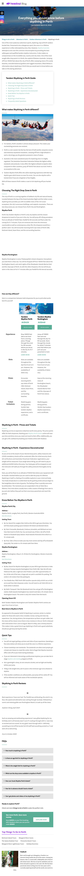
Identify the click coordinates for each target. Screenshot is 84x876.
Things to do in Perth (7, 39)
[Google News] (2, 17)
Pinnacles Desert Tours (28, 841)
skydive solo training (14, 659)
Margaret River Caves (26, 838)
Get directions (6, 516)
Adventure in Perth (20, 39)
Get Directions (7, 559)
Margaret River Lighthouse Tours (13, 844)
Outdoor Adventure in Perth (35, 39)
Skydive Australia (43, 48)
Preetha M (23, 852)
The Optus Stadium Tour (10, 841)
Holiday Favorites (32, 844)
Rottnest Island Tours (9, 838)
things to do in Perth (20, 808)
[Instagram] (2, 21)
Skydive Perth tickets (35, 433)
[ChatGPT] (2, 13)
